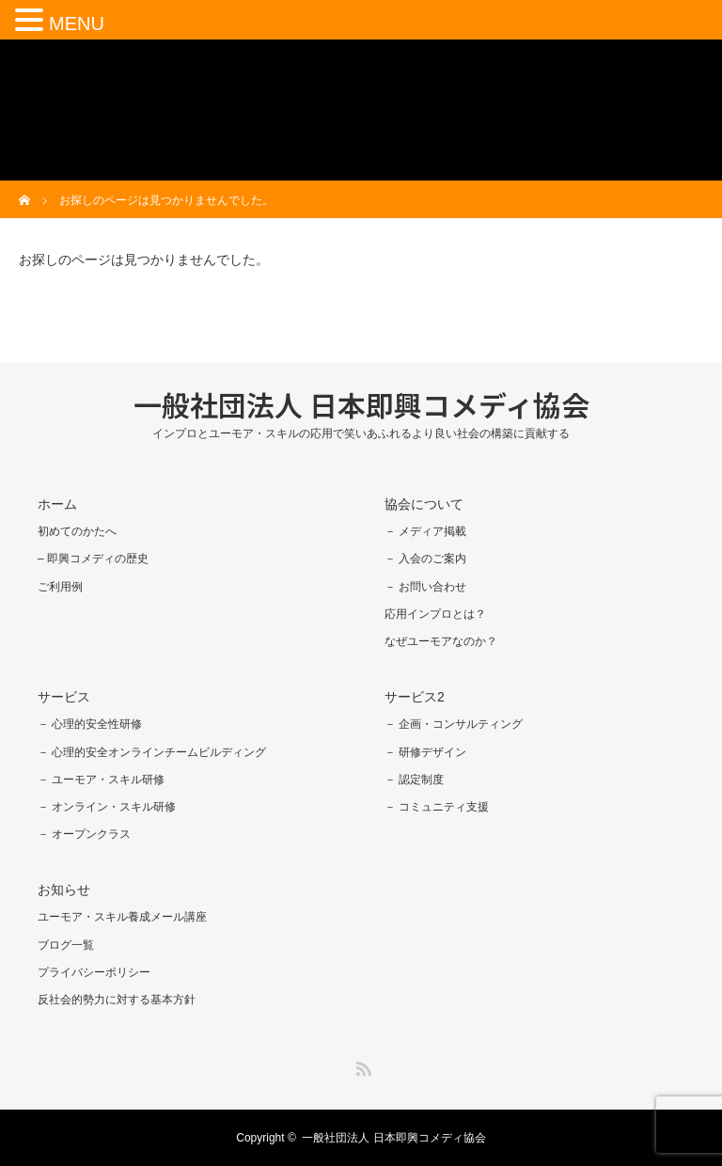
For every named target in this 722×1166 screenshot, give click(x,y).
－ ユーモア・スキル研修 (101, 779)
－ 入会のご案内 (425, 558)
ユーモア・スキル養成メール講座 (122, 916)
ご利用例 (60, 586)
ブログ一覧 (66, 945)
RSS (361, 1065)
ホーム (57, 504)
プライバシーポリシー (94, 972)
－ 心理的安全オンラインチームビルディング (152, 752)
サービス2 (415, 696)
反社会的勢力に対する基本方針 (117, 999)
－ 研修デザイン (425, 752)
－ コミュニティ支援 (437, 806)
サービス (64, 696)
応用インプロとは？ (435, 614)
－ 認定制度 (414, 779)
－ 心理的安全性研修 (90, 724)
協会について (424, 504)
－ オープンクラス (84, 834)
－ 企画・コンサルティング (454, 724)
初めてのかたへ (77, 531)
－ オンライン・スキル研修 (107, 806)
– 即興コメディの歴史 (93, 558)
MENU (76, 23)
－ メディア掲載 (425, 531)
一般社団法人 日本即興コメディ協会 (361, 404)
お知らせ (64, 889)
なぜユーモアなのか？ (441, 641)
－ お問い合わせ (425, 586)
